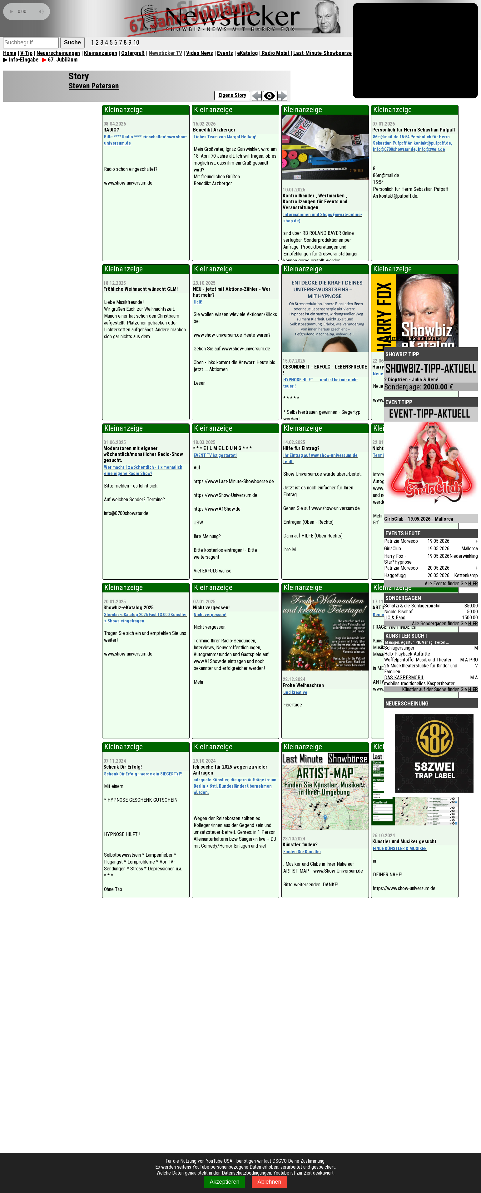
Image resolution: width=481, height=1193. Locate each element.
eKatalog (247, 53)
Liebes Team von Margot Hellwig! (225, 136)
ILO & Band (394, 618)
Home (9, 53)
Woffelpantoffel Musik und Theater (418, 660)
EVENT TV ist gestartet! (215, 455)
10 (136, 42)
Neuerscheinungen (58, 53)
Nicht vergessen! (210, 614)
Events (225, 53)
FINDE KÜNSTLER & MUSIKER (400, 848)
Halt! (198, 301)
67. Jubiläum (59, 59)
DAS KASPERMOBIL (404, 678)
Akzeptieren (224, 1182)
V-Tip (26, 53)
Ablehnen (269, 1182)
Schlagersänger (399, 648)
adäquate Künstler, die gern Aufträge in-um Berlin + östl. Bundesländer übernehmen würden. (235, 786)
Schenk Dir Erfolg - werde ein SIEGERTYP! (143, 773)
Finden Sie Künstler (302, 851)
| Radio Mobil (274, 53)
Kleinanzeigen (100, 53)
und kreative (295, 692)
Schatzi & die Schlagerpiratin (412, 606)
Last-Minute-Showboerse (322, 53)
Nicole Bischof (398, 612)
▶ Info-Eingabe (22, 59)
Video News (199, 53)
